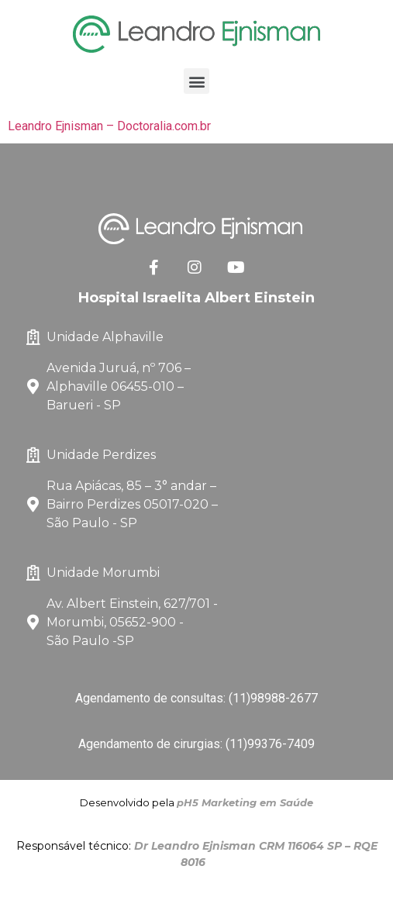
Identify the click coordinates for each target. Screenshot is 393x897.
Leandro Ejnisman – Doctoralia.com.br (109, 126)
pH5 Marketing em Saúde (245, 802)
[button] (196, 81)
